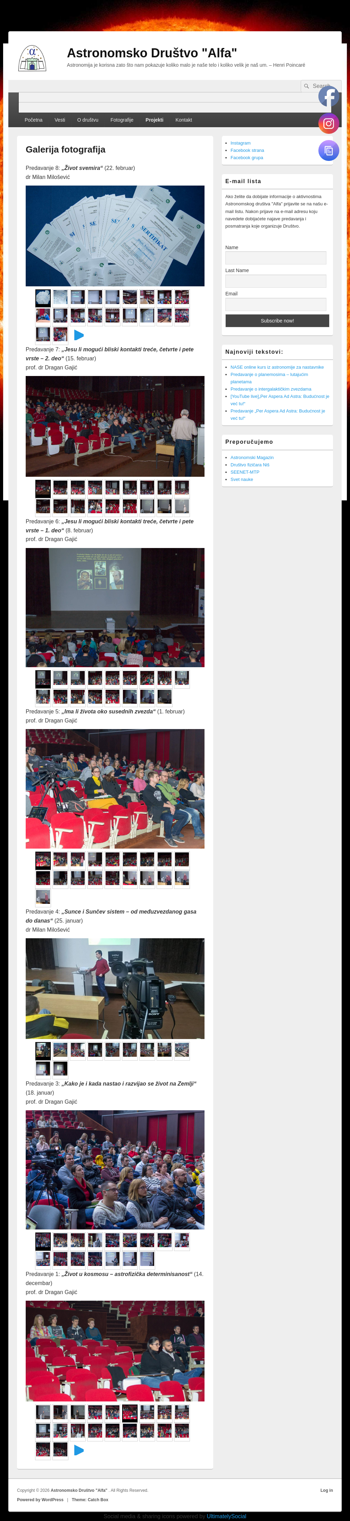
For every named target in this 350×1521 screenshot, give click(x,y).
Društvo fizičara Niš (250, 464)
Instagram (241, 143)
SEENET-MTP (245, 472)
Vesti (60, 120)
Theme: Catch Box (90, 1499)
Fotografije (121, 120)
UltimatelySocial (227, 1516)
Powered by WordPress (40, 1499)
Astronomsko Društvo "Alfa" (152, 53)
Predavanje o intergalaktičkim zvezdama (271, 389)
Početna (33, 120)
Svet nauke (242, 479)
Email (231, 293)
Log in (326, 1490)
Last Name (237, 270)
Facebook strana (247, 150)
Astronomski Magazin (252, 457)
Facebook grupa (247, 157)
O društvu (88, 120)
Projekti (154, 120)
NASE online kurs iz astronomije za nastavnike (277, 367)
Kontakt (184, 120)
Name (231, 247)
